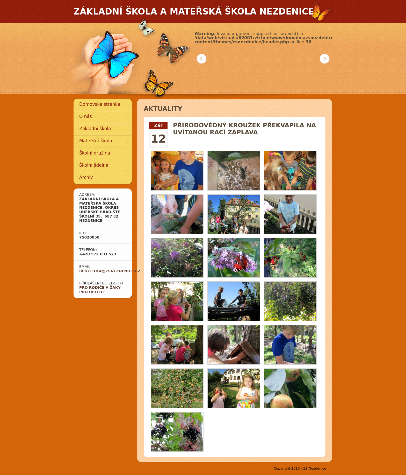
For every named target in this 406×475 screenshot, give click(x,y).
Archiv (86, 177)
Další (324, 59)
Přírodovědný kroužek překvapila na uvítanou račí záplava (244, 129)
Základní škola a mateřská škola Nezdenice (194, 11)
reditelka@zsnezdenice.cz (109, 271)
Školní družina (94, 153)
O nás (85, 116)
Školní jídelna (93, 165)
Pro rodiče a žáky (100, 287)
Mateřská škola (95, 140)
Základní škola (95, 128)
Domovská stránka (99, 104)
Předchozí (201, 59)
